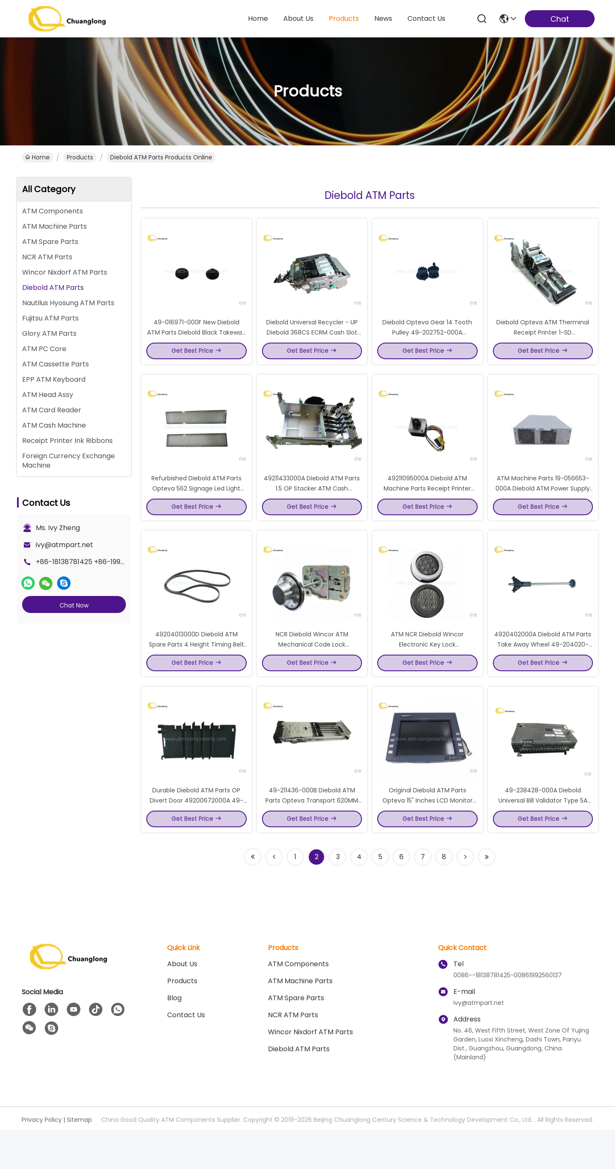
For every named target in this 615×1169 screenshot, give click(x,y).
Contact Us (186, 1054)
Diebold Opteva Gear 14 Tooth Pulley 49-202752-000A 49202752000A (427, 341)
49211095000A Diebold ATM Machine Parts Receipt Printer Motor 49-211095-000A (427, 507)
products (344, 18)
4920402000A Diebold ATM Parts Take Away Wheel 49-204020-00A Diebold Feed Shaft (542, 673)
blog (174, 1037)
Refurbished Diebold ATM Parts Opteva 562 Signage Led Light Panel (196, 507)
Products (80, 157)
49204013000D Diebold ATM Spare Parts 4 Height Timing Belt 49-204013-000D (196, 673)
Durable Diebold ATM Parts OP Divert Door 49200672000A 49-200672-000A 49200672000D (196, 839)
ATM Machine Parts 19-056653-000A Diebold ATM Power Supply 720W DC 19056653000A (542, 507)
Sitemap (79, 1159)
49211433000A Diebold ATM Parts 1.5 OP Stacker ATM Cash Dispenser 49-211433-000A (312, 507)
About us (182, 1003)
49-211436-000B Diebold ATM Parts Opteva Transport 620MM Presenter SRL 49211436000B (311, 839)
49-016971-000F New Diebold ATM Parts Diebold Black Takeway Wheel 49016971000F (196, 341)
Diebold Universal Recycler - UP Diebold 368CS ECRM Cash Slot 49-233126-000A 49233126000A (312, 341)
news (383, 18)
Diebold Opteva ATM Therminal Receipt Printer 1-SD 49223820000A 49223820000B (542, 341)
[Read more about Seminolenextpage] (252, 896)
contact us (426, 18)
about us (298, 18)
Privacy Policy (42, 1159)
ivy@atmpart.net (64, 545)
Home (258, 18)
